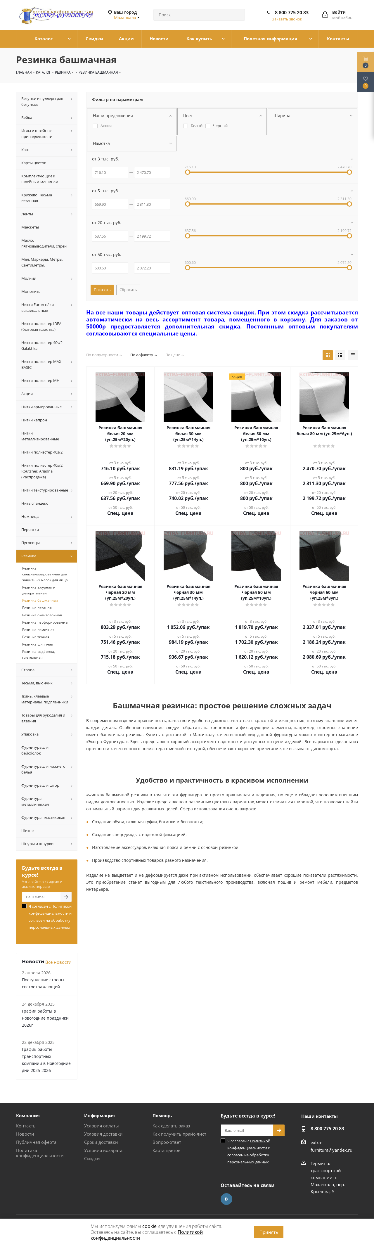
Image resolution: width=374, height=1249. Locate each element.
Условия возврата (103, 1150)
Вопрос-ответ (167, 1142)
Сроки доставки (101, 1142)
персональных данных (49, 927)
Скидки (92, 1158)
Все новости (58, 962)
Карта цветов (167, 1150)
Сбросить (128, 289)
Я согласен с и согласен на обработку (50, 917)
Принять (268, 1232)
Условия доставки (103, 1134)
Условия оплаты (101, 1126)
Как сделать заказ (171, 1126)
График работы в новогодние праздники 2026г (45, 1018)
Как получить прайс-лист (179, 1134)
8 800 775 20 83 (292, 12)
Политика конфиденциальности (40, 1152)
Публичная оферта (36, 1142)
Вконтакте (226, 1199)
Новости (25, 1134)
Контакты (26, 1126)
